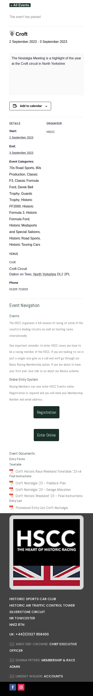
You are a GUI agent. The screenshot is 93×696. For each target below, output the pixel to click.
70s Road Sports (21, 168)
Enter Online (46, 435)
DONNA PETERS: (28, 660)
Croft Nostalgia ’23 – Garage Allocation (43, 489)
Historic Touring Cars (24, 244)
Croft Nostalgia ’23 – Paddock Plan (41, 483)
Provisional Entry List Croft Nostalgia (42, 507)
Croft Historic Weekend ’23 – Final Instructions (49, 495)
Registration (46, 412)
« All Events (20, 5)
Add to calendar (31, 106)
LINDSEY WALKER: (29, 676)
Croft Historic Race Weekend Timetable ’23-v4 (48, 471)
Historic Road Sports (24, 238)
